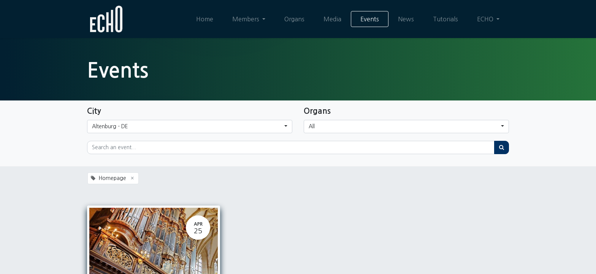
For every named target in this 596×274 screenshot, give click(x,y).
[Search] (501, 147)
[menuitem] (205, 19)
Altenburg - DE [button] (110, 126)
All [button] (312, 126)
